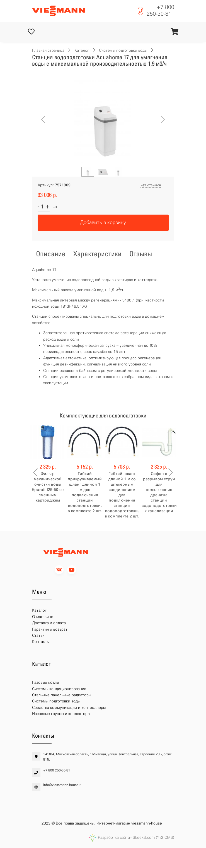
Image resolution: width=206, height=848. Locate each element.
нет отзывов (150, 185)
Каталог (81, 50)
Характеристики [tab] (97, 254)
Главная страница (48, 50)
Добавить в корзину (103, 222)
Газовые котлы (45, 682)
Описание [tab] (51, 254)
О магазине (42, 616)
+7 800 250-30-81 (160, 10)
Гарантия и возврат (49, 629)
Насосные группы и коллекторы (61, 713)
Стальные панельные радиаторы (61, 695)
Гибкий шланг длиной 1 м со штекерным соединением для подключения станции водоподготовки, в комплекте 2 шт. (122, 495)
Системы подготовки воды (123, 50)
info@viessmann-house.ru (63, 785)
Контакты (40, 641)
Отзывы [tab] (140, 254)
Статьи (38, 635)
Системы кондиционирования (59, 689)
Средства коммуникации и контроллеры (69, 707)
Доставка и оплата (49, 623)
